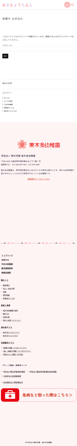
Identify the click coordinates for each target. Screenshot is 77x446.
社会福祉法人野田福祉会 (13, 382)
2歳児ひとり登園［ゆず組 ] (13, 354)
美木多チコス (6, 327)
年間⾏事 (6, 317)
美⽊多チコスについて (11, 332)
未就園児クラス (7, 342)
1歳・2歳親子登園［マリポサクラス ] (17, 351)
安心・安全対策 (9, 288)
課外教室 (6, 295)
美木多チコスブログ (10, 111)
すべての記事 (8, 101)
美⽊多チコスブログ (10, 336)
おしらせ (7, 98)
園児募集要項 (7, 268)
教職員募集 (6, 272)
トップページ (7, 255)
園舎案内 (6, 285)
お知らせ (5, 259)
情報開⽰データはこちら (38, 179)
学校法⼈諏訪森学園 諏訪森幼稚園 (43, 371)
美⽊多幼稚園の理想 (10, 310)
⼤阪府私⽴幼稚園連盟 (12, 376)
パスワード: (38, 47)
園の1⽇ (6, 314)
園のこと (4, 280)
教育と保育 (5, 305)
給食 (4, 292)
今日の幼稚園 (8, 104)
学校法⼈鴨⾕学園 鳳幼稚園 (14, 371)
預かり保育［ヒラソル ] (12, 320)
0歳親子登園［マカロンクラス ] (15, 348)
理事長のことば (9, 108)
